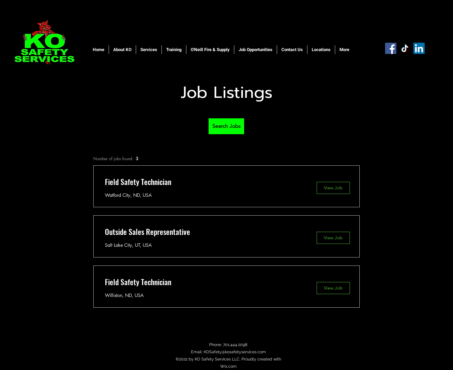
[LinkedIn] (419, 48)
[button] (122, 49)
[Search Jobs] (226, 126)
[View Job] (333, 188)
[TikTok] (405, 48)
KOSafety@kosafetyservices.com (235, 352)
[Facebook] (390, 48)
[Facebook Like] (392, 64)
